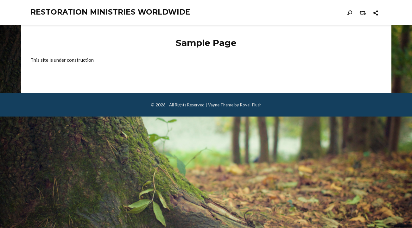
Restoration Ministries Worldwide (110, 12)
